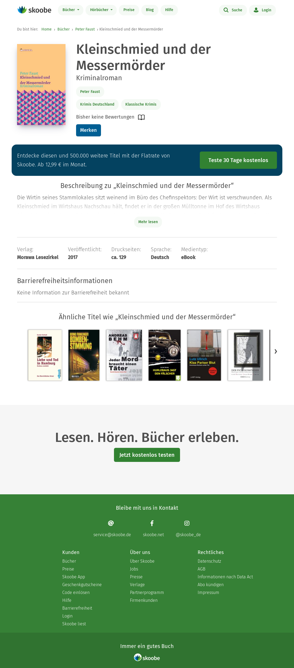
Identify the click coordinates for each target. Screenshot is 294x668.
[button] (275, 351)
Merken (88, 130)
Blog (150, 10)
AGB (201, 569)
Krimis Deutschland (97, 104)
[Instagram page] (188, 528)
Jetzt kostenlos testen (147, 455)
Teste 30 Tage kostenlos (238, 160)
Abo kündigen (211, 584)
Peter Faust (85, 29)
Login (262, 9)
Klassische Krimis (140, 104)
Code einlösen (76, 592)
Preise (129, 10)
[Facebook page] (153, 528)
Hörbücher (100, 10)
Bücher (69, 10)
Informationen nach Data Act (225, 576)
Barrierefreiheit (77, 608)
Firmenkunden (144, 600)
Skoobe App (73, 576)
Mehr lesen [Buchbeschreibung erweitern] (148, 222)
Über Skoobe (142, 561)
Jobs (134, 569)
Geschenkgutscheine (82, 584)
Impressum (208, 592)
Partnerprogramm (147, 592)
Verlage (137, 584)
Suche (233, 9)
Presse (136, 576)
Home (46, 29)
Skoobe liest (74, 623)
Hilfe (169, 10)
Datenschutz (209, 561)
